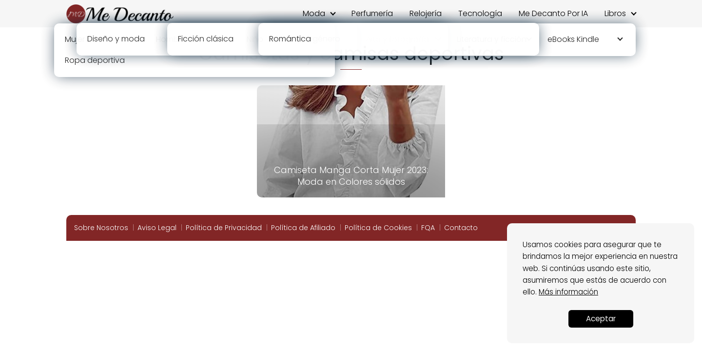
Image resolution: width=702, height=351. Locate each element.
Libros (615, 13)
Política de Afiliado (303, 228)
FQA (428, 228)
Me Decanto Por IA (553, 13)
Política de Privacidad (224, 228)
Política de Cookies (378, 228)
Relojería (426, 13)
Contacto (461, 228)
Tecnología (480, 13)
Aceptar (601, 318)
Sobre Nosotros (101, 228)
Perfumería (372, 13)
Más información (568, 292)
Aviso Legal (156, 228)
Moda (314, 13)
